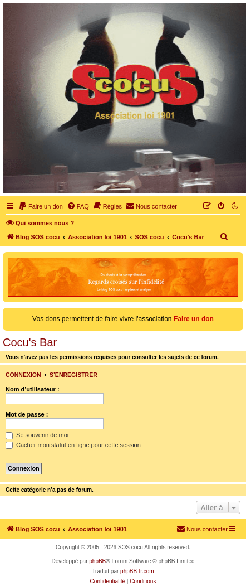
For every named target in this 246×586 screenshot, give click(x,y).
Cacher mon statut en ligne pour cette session (73, 445)
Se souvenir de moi (37, 435)
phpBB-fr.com (137, 571)
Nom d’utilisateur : (33, 389)
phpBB (97, 561)
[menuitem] (40, 206)
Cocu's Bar (30, 342)
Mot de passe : (27, 414)
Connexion (23, 374)
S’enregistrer (73, 374)
